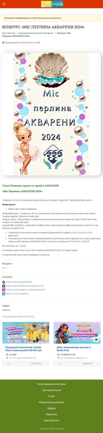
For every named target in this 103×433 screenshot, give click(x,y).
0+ (58, 363)
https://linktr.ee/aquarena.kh (19, 282)
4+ (6, 363)
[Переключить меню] (4, 4)
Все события (8, 33)
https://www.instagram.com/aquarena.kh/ (25, 290)
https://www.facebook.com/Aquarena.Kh (25, 286)
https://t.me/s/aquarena (17, 293)
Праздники (34, 363)
